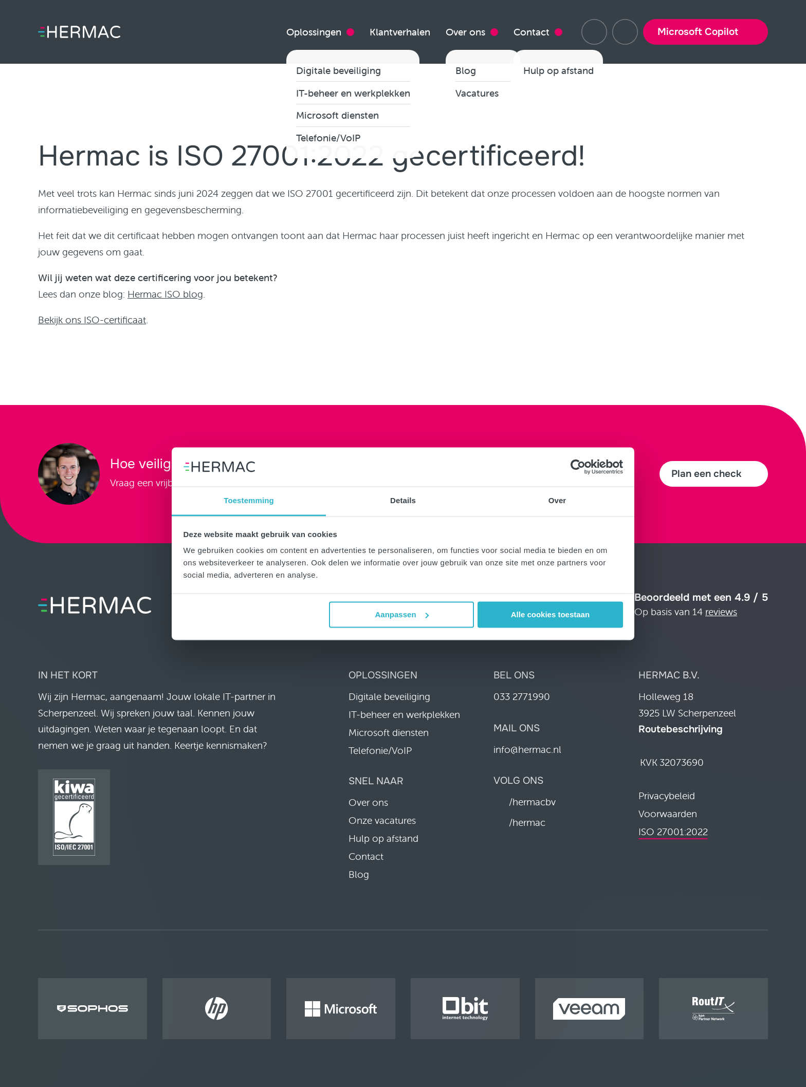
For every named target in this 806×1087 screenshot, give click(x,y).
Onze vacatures (382, 820)
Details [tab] (403, 500)
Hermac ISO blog (165, 294)
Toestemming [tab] (249, 500)
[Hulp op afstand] (594, 32)
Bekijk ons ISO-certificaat (92, 320)
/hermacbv (532, 802)
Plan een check (706, 474)
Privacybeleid (666, 795)
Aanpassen (402, 614)
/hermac (527, 822)
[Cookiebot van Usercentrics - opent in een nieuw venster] (578, 466)
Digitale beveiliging (389, 696)
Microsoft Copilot (697, 32)
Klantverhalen (400, 32)
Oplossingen (313, 32)
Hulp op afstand (383, 838)
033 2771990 (521, 696)
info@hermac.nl (527, 749)
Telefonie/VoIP (380, 750)
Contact (531, 32)
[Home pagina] (94, 32)
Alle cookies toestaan (550, 614)
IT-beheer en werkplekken (404, 714)
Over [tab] (557, 500)
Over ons (465, 32)
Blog (359, 874)
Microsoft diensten (389, 732)
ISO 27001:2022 (673, 831)
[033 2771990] (625, 32)
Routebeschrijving (680, 729)
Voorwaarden (667, 813)
